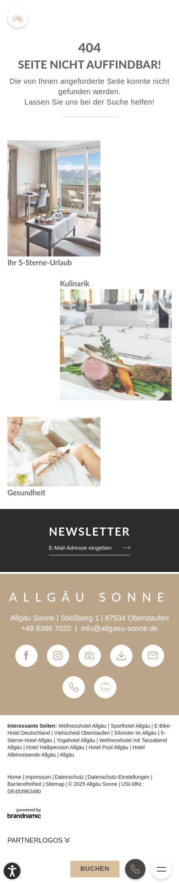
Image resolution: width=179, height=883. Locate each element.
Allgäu (67, 755)
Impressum (38, 777)
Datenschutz (70, 777)
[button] (12, 871)
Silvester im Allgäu (136, 733)
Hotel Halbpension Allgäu (56, 747)
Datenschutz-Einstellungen (119, 777)
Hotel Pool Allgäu (109, 747)
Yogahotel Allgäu (77, 740)
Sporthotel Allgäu (131, 726)
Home (15, 777)
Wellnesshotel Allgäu (83, 726)
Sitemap (55, 784)
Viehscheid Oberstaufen (82, 733)
